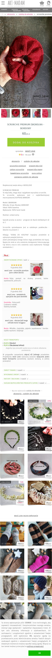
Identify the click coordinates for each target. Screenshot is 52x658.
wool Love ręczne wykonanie (26, 516)
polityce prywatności (35, 646)
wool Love (30, 151)
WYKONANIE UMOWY (16, 375)
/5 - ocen (25, 155)
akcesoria (16, 161)
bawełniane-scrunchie (19, 173)
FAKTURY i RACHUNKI (16, 379)
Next (47, 59)
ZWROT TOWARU (14, 370)
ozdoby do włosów (31, 161)
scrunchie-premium (18, 166)
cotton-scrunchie (17, 169)
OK (39, 653)
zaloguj (48, 6)
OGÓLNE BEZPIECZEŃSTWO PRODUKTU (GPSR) (25, 383)
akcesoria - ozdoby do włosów (26, 394)
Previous (4, 59)
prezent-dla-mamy (34, 169)
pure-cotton (37, 173)
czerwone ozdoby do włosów (26, 177)
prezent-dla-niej (35, 166)
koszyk (42, 6)
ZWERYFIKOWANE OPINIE (16, 260)
